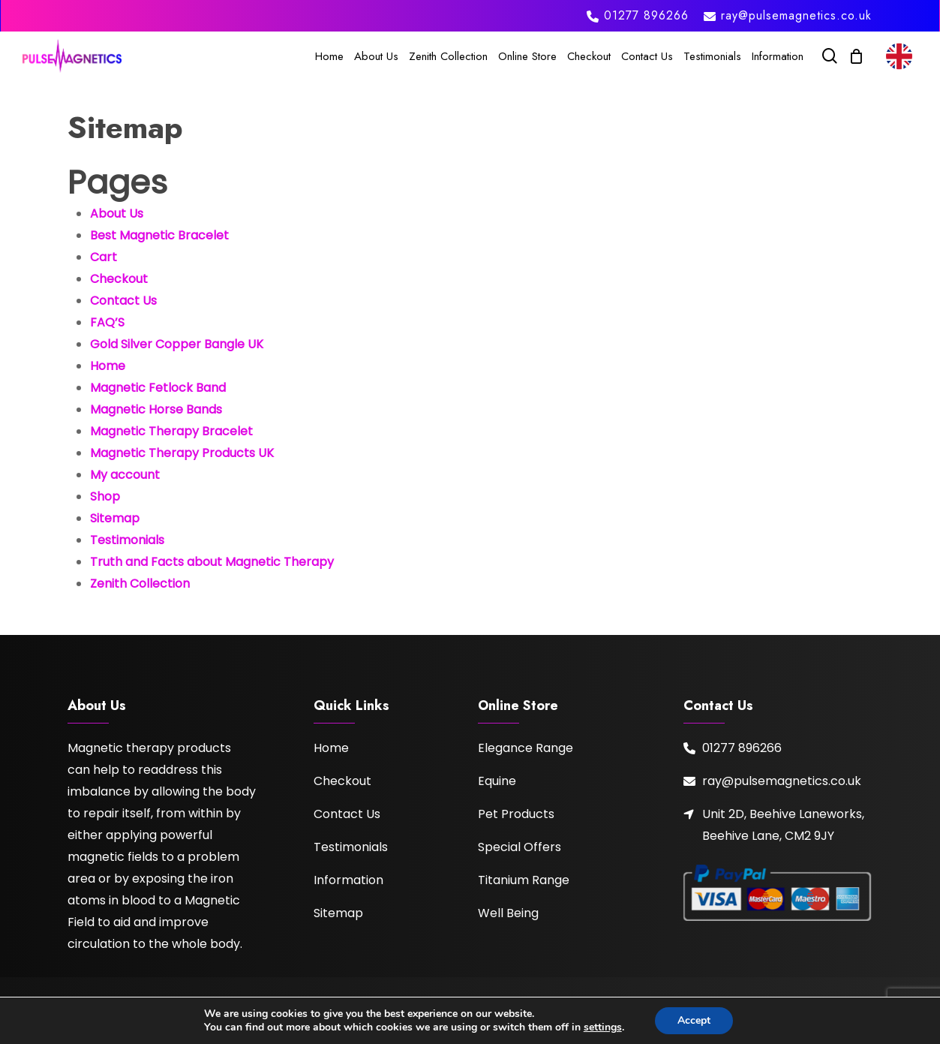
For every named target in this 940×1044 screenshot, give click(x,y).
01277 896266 (742, 748)
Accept (693, 1020)
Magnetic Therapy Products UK (182, 453)
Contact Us (123, 300)
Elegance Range (525, 748)
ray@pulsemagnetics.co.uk (781, 781)
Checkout (119, 278)
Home (107, 366)
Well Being (508, 913)
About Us (116, 213)
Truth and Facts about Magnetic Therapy (212, 561)
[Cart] (856, 56)
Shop (105, 496)
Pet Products (516, 814)
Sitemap (115, 518)
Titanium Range (523, 880)
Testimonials (127, 540)
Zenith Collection (140, 583)
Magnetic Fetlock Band (158, 387)
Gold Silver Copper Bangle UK (176, 344)
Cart (103, 257)
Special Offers (519, 847)
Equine (497, 781)
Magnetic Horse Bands (156, 409)
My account (125, 474)
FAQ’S (107, 322)
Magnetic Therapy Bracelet (171, 431)
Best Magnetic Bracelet (159, 235)
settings (603, 1027)
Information (348, 880)
